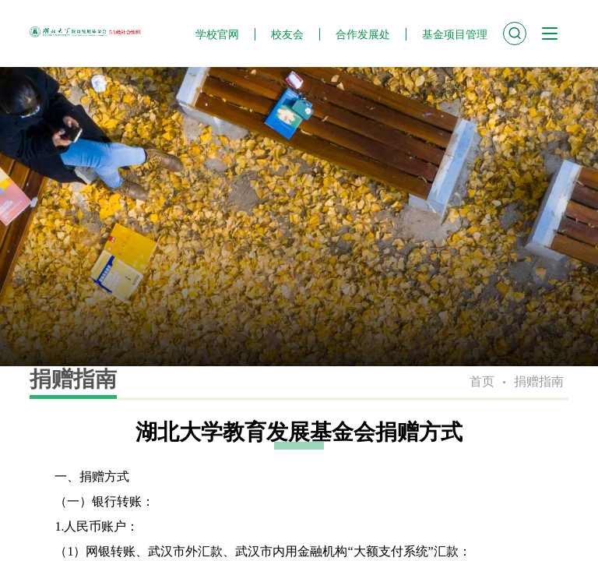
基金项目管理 (454, 34)
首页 (482, 381)
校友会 (287, 34)
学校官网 (217, 34)
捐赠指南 (539, 381)
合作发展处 (363, 34)
